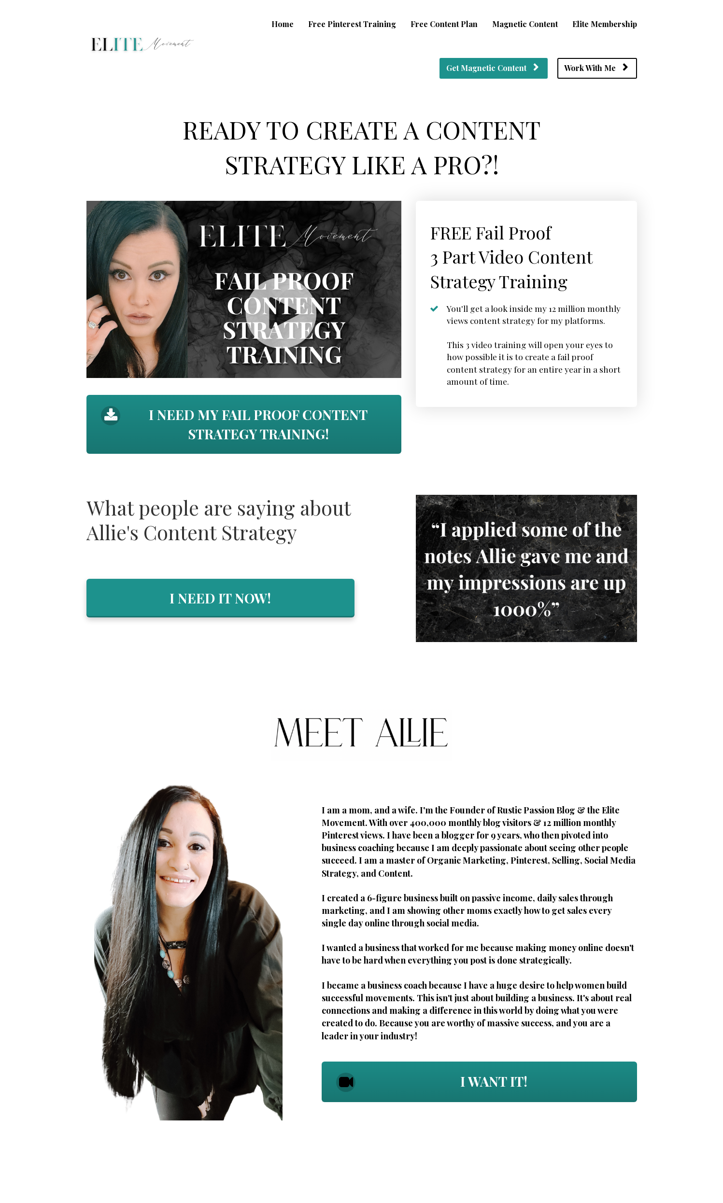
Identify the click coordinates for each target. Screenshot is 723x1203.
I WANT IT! (431, 1082)
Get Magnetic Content (492, 68)
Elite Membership (604, 24)
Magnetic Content (525, 24)
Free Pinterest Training (352, 24)
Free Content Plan (444, 24)
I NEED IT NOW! (220, 598)
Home (282, 24)
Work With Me (596, 68)
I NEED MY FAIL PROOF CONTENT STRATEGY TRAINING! (234, 424)
